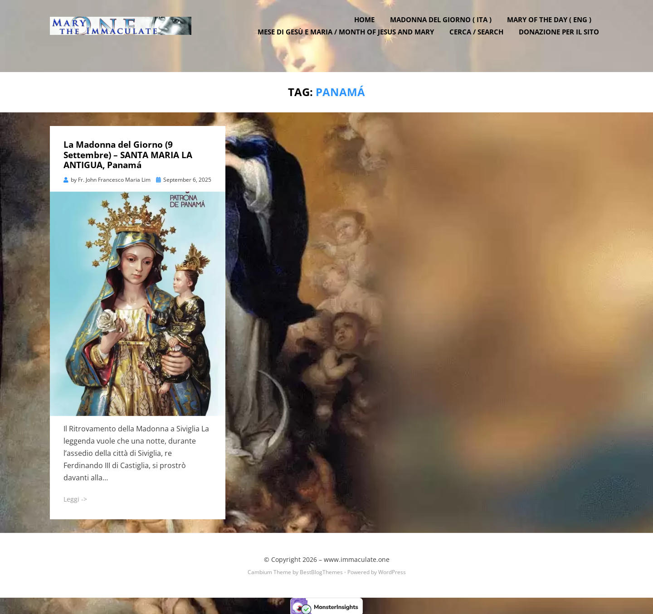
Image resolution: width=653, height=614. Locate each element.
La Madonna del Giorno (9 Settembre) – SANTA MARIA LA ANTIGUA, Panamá (127, 153)
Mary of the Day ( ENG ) (553, 28)
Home (368, 28)
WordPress (392, 570)
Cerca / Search (480, 40)
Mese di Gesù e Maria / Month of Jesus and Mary (350, 40)
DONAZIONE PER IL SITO (563, 40)
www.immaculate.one (357, 557)
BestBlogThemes (321, 570)
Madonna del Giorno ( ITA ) (445, 28)
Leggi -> (75, 497)
